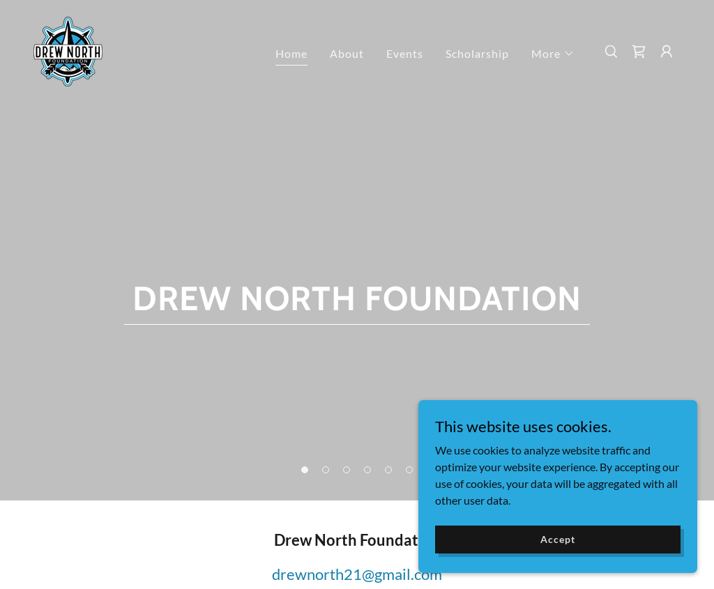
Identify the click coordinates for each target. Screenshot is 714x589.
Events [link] (404, 53)
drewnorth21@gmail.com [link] (357, 574)
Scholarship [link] (477, 53)
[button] (553, 53)
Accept (557, 539)
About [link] (347, 53)
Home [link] (291, 53)
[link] (67, 49)
